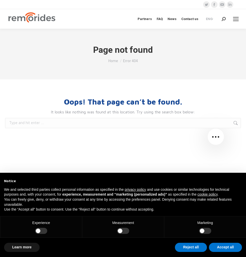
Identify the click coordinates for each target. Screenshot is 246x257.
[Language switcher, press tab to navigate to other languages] (210, 19)
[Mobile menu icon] (236, 19)
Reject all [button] (191, 247)
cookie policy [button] (208, 194)
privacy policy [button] (135, 189)
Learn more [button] (21, 247)
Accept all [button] (225, 247)
